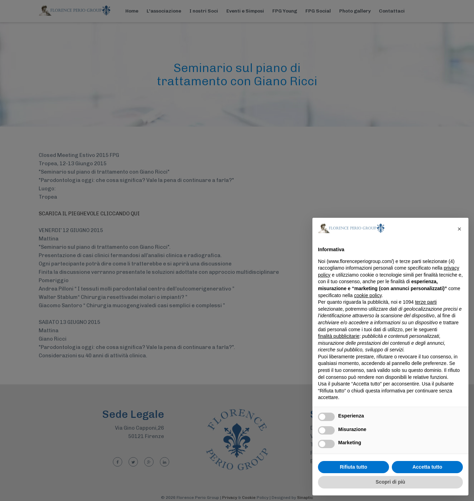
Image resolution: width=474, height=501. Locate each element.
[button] (459, 228)
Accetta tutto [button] (427, 467)
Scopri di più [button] (390, 482)
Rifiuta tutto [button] (353, 467)
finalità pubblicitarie (338, 336)
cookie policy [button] (368, 295)
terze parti (426, 302)
